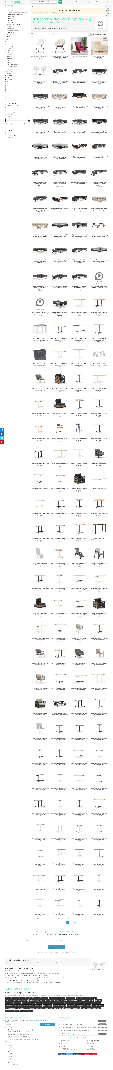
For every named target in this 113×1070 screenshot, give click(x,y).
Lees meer (108, 15)
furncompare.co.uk (13, 1064)
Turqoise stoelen (44, 997)
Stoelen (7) (10, 26)
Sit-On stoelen (64, 1000)
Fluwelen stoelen (79, 1005)
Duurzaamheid (91, 1042)
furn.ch (10, 1055)
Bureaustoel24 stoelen (11, 997)
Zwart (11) (9, 79)
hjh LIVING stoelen (30, 1008)
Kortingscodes (90, 1043)
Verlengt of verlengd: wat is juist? (83, 1021)
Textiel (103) (10, 50)
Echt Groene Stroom (13, 1033)
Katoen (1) (9, 62)
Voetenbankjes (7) (11, 28)
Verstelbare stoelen (22, 997)
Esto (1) (9, 101)
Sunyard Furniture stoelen (58, 1003)
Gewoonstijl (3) (11, 112)
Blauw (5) (9, 86)
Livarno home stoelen (54, 1000)
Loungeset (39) (11, 18)
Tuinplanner (90, 1046)
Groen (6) (9, 84)
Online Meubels (65, 1040)
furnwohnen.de (12, 1063)
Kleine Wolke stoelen (33, 997)
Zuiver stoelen (76, 1008)
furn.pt (10, 1058)
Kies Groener (11, 1034)
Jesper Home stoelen (79, 1003)
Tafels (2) (9, 37)
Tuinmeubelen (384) (12, 8)
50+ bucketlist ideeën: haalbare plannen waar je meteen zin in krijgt (83, 1024)
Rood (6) (9, 82)
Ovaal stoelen (90, 1000)
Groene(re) (17, 1)
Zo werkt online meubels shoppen (69, 1049)
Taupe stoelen (37, 1003)
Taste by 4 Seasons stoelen (60, 1005)
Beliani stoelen (68, 1008)
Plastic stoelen (9, 1003)
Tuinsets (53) (10, 16)
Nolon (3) (9, 97)
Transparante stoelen (86, 1008)
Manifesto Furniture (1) (13, 105)
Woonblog (63, 1043)
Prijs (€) (7, 118)
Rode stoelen (9, 1010)
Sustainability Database (14, 1039)
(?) (107, 34)
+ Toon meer (8, 39)
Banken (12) (10, 22)
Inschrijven (47, 1024)
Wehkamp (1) (10, 116)
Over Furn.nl (64, 1042)
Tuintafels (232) (11, 10)
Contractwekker (12, 1037)
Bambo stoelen (96, 1008)
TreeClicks (10, 1030)
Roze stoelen (89, 1003)
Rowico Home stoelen (11, 1008)
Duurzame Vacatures (13, 1036)
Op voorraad (10, 137)
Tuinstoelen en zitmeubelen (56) (15, 14)
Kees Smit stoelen (70, 997)
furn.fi (9, 1061)
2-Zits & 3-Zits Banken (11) (14, 24)
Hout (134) (9, 48)
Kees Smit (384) (11, 110)
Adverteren (90, 1048)
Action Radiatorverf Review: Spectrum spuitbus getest (83, 1034)
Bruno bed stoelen (58, 1008)
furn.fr (9, 1044)
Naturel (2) (9, 88)
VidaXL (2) (9, 99)
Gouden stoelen (69, 1003)
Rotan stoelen (71, 1005)
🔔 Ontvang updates (56, 947)
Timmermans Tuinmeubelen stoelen (44, 1008)
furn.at (9, 1048)
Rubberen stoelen (18, 1005)
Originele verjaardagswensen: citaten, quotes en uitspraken (83, 1030)
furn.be (10, 1045)
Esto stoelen (88, 1005)
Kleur (7, 69)
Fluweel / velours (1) (12, 66)
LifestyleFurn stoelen (27, 1003)
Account (98, 2)
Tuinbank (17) (10, 20)
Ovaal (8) (9, 130)
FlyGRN (10, 1031)
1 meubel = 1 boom (92, 1045)
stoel (57, 19)
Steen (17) (9, 56)
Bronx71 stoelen (43, 1000)
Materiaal (8, 41)
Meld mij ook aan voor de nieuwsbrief (34, 944)
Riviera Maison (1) (11, 103)
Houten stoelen (17, 1010)
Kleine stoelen (17, 1003)
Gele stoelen (98, 1000)
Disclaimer (63, 1045)
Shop (7, 107)
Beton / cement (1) (12, 64)
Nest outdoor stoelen (23, 1000)
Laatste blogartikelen (65, 1018)
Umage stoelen (93, 997)
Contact (89, 1051)
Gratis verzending (11, 135)
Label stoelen (82, 1000)
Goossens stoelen (34, 1000)
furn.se (10, 1053)
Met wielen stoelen (73, 1000)
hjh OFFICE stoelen (47, 1005)
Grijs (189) (9, 71)
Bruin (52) (9, 75)
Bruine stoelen (21, 1008)
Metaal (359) (10, 44)
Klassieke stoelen (28, 1005)
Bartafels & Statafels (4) (13, 30)
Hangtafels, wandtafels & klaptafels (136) (17, 12)
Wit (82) (9, 73)
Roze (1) (9, 90)
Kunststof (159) (11, 46)
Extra (7, 133)
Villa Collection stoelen (11, 1000)
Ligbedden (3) (10, 32)
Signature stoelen (53, 997)
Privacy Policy (64, 1051)
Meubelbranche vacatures (93, 1040)
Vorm (7, 128)
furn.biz (10, 1059)
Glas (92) (9, 52)
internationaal (23, 1036)
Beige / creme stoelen (27, 1010)
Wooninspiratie (91, 1049)
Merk (7, 92)
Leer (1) (9, 60)
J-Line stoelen (97, 1003)
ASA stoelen (62, 997)
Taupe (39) (10, 77)
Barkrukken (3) (10, 35)
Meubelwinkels (64, 1048)
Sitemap (63, 1046)
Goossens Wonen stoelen (82, 997)
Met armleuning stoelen (98, 1005)
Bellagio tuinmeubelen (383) (14, 95)
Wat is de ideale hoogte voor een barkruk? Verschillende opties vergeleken (83, 1027)
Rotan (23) (9, 54)
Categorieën (9, 5)
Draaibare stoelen (46, 1003)
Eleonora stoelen (37, 1005)
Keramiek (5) (10, 58)
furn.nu (10, 1050)
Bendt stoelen (9, 1005)
